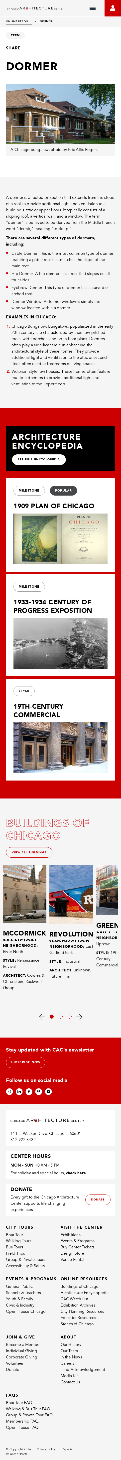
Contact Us (70, 1386)
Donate (12, 1373)
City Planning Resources (82, 1315)
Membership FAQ (22, 1425)
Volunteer (14, 1367)
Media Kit (69, 1379)
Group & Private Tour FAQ (29, 1419)
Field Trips (15, 1257)
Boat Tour (14, 1238)
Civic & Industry (20, 1309)
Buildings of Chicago (80, 1290)
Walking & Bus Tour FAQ (28, 1413)
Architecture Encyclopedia (85, 1297)
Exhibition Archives (78, 1309)
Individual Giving (21, 1354)
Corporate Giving (21, 1361)
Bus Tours (14, 1251)
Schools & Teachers (23, 1297)
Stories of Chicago (77, 1328)
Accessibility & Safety (25, 1270)
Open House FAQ (22, 1431)
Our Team (69, 1354)
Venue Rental (73, 1263)
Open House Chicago (25, 1315)
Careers (67, 1367)
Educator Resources (78, 1321)
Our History (71, 1348)
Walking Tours (18, 1245)
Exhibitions (71, 1238)
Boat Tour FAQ (19, 1406)
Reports (67, 1454)
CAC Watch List (75, 1303)
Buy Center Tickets (78, 1251)
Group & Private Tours (25, 1263)
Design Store (72, 1257)
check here (76, 1177)
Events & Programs (78, 1245)
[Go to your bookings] (113, 8)
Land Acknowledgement (83, 1373)
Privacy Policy (46, 1454)
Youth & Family (19, 1303)
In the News (71, 1361)
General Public (19, 1290)
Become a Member (23, 1348)
